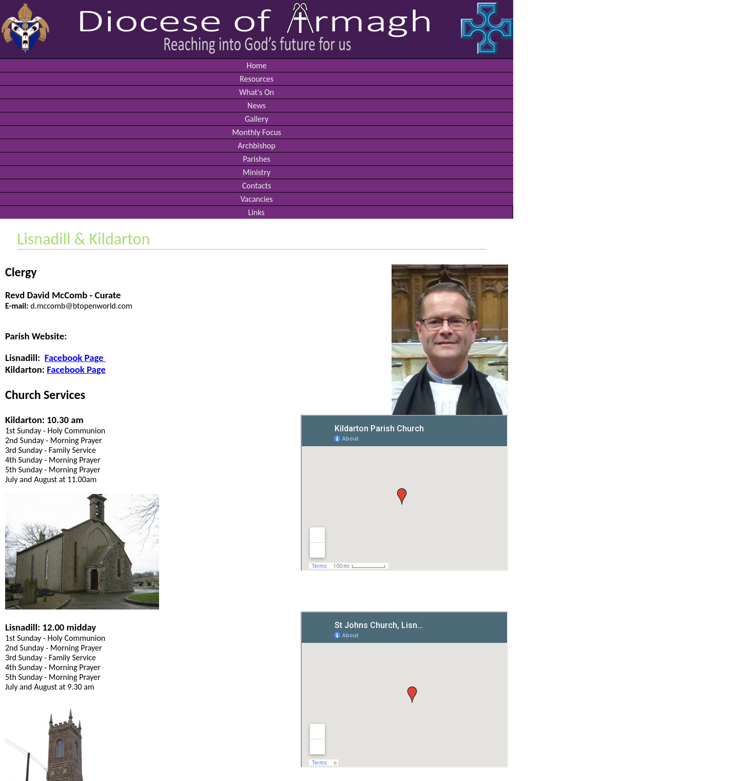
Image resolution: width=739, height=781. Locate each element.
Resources (257, 79)
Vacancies (256, 199)
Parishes (256, 159)
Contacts (256, 186)
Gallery (256, 119)
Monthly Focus (256, 132)
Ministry (256, 172)
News (256, 105)
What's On (256, 92)
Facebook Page (75, 358)
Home (256, 65)
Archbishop (256, 145)
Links (256, 212)
